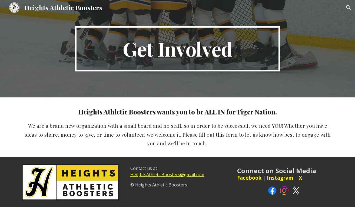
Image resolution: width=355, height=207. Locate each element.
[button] (348, 7)
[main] (177, 48)
